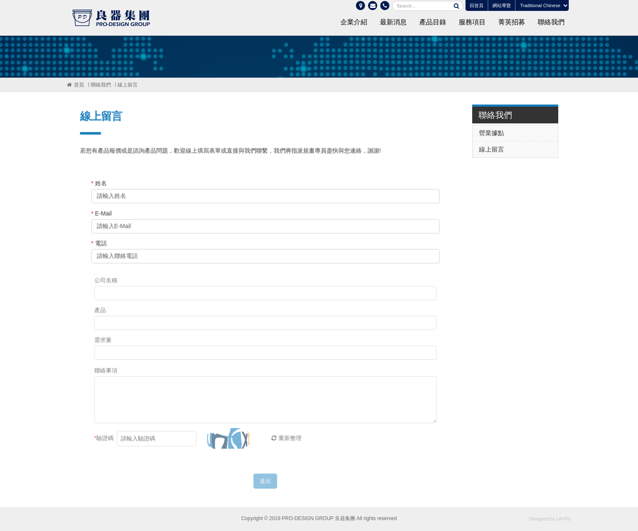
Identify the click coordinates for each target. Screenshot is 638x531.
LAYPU (563, 518)
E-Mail (102, 214)
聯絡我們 (551, 22)
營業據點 (493, 132)
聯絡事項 (108, 377)
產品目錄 (432, 22)
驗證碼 (106, 444)
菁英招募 (511, 22)
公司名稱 (108, 286)
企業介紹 (353, 22)
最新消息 (393, 22)
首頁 (78, 85)
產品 (102, 316)
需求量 (105, 346)
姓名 (99, 184)
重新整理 (284, 444)
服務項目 (472, 22)
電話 (99, 244)
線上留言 (127, 85)
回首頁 (477, 5)
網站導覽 (501, 5)
